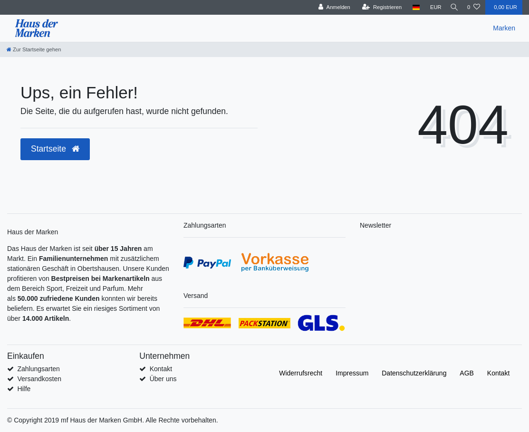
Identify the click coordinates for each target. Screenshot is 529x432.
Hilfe (23, 389)
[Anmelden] (330, 7)
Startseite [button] (55, 149)
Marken (504, 28)
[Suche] (452, 7)
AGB (467, 373)
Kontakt (161, 369)
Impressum (352, 373)
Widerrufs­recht (300, 373)
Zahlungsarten (38, 369)
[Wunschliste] (473, 7)
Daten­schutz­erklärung (414, 373)
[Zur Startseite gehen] (34, 49)
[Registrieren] (378, 7)
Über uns (163, 379)
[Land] (412, 7)
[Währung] (432, 7)
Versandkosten (39, 379)
